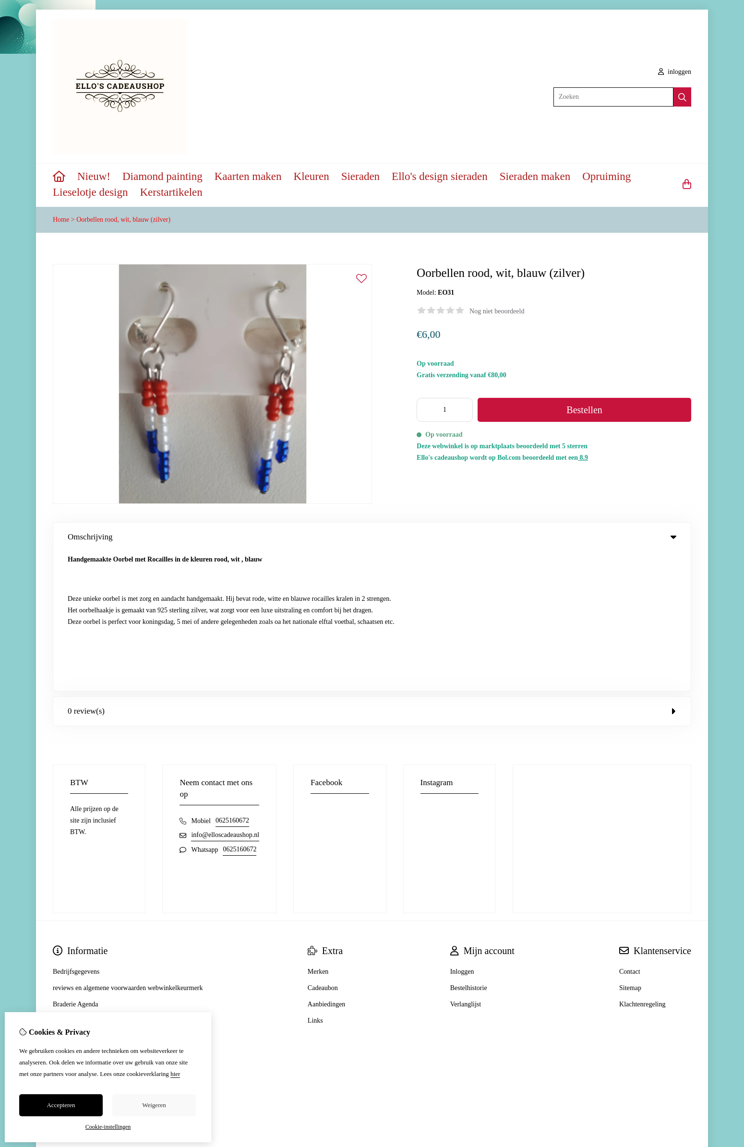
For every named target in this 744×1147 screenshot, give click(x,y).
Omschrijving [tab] (372, 536)
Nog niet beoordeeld (496, 311)
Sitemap (630, 848)
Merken (318, 832)
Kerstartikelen (171, 192)
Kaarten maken (248, 176)
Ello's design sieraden (440, 176)
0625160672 (232, 680)
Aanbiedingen (327, 864)
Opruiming (606, 176)
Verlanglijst (465, 864)
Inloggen (462, 832)
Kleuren (311, 176)
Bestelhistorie (468, 848)
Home (61, 219)
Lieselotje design (90, 192)
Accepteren (61, 1105)
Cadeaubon (323, 848)
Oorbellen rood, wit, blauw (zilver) (123, 219)
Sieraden (360, 176)
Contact (629, 832)
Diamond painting (162, 176)
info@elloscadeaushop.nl (225, 695)
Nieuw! (93, 176)
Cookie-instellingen (108, 1126)
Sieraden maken (535, 176)
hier (175, 1073)
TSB (686, 1027)
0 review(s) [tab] (372, 571)
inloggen (675, 71)
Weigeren (154, 1105)
